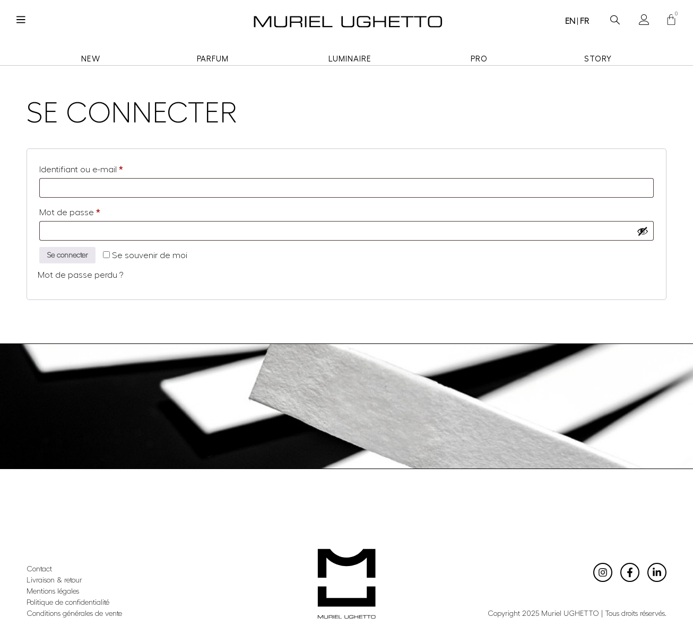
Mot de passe (90, 210)
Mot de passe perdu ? (80, 277)
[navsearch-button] (615, 16)
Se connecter (74, 256)
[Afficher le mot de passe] (642, 231)
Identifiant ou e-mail (102, 167)
